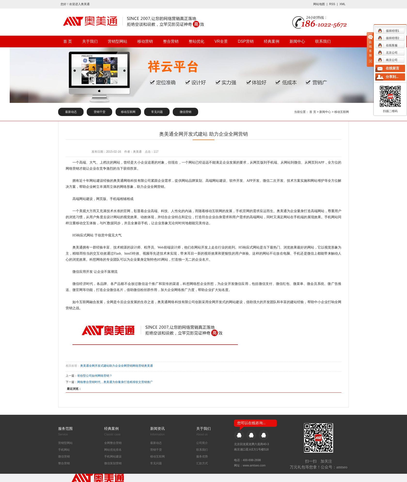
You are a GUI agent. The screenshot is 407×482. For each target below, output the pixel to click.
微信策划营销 (113, 463)
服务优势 (202, 456)
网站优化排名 (113, 449)
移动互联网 (128, 112)
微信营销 (185, 112)
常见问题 (157, 112)
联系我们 (323, 41)
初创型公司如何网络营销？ (94, 375)
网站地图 (319, 4)
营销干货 (99, 112)
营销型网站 (117, 41)
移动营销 (145, 41)
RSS (332, 4)
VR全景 (220, 41)
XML (342, 4)
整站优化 (196, 41)
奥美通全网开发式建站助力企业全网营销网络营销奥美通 (116, 365)
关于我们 (90, 41)
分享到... (392, 77)
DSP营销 (246, 41)
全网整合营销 (113, 443)
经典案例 (271, 41)
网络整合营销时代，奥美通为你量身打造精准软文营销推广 (115, 382)
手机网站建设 (113, 456)
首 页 (67, 41)
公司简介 (202, 443)
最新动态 (71, 112)
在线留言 (392, 68)
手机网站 (64, 449)
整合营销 (171, 41)
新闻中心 (297, 41)
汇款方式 (202, 463)
